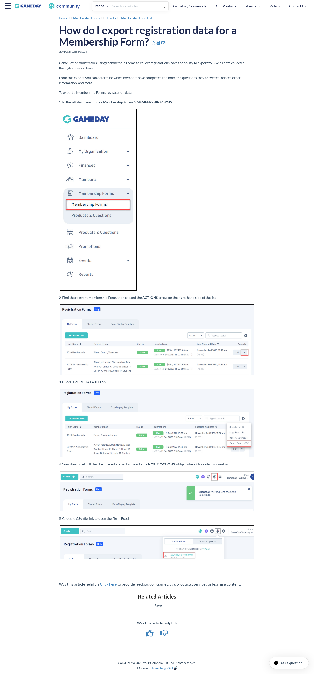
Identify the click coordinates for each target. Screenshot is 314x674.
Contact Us (297, 6)
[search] (134, 6)
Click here (108, 584)
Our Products (226, 6)
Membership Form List (136, 18)
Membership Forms (86, 18)
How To (110, 18)
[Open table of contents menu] (8, 5)
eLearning (253, 6)
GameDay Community (190, 6)
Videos (275, 6)
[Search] (163, 6)
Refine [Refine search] (101, 6)
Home (63, 18)
